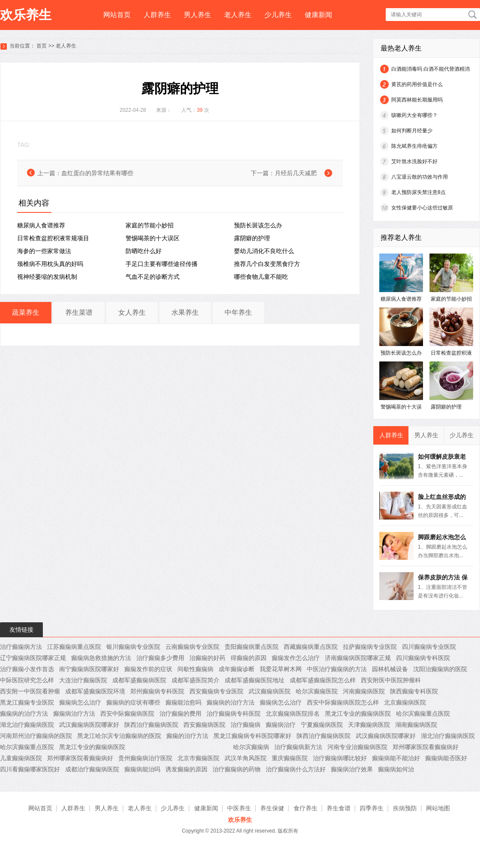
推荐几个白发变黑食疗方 (267, 263)
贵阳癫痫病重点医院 (252, 646)
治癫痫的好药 (207, 657)
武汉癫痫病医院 (270, 691)
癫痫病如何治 (396, 769)
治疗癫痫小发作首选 (27, 669)
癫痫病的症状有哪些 (133, 702)
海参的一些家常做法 (44, 251)
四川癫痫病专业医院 (429, 646)
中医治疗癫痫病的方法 (337, 669)
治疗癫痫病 (246, 724)
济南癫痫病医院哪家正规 (358, 657)
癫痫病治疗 (281, 724)
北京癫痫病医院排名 (293, 713)
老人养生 (238, 14)
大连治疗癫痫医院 (83, 680)
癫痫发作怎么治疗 (296, 657)
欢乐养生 (25, 15)
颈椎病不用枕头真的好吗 (50, 263)
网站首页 (117, 14)
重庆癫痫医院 (290, 758)
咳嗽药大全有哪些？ (414, 115)
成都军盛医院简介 (195, 680)
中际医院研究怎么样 (27, 680)
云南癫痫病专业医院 (192, 646)
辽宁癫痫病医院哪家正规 (33, 657)
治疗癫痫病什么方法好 (296, 769)
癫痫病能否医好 (446, 758)
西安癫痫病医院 (204, 724)
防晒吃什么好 (144, 251)
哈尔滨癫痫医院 (317, 691)
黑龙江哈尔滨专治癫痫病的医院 (119, 735)
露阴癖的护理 (252, 238)
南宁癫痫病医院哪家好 (89, 669)
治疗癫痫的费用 (180, 713)
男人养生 (197, 14)
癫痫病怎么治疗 (80, 702)
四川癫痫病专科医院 (423, 657)
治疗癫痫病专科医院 (234, 713)
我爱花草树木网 (281, 669)
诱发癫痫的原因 (186, 769)
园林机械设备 (390, 669)
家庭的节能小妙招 (150, 225)
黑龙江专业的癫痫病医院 (358, 713)
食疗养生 (306, 808)
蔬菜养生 (25, 312)
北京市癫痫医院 (198, 758)
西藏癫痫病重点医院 (311, 646)
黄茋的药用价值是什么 (417, 84)
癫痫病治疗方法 (74, 713)
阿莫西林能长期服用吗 (417, 100)
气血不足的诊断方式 (153, 276)
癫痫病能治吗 (142, 769)
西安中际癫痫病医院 (127, 713)
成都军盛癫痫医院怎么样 (323, 680)
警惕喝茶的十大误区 (153, 238)
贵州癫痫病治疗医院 (145, 758)
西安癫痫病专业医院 (216, 691)
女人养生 (132, 312)
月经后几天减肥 (296, 173)
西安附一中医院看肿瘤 (30, 691)
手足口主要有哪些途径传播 (162, 263)
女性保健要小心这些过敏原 (422, 208)
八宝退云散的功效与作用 (419, 177)
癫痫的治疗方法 (187, 735)
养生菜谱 (79, 312)
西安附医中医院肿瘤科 (391, 680)
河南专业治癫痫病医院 (357, 746)
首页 (41, 46)
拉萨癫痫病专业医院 (370, 646)
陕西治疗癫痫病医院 (151, 724)
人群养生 (157, 14)
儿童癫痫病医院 (21, 758)
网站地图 (438, 808)
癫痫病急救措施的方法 (101, 657)
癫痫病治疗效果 (352, 769)
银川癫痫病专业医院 (133, 646)
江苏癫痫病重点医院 (74, 646)
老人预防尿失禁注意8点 (418, 192)
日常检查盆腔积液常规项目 (53, 238)
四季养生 (372, 808)
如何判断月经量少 (411, 131)
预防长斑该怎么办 (258, 225)
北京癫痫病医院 (405, 702)
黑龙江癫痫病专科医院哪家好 (252, 735)
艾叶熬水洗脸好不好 (414, 161)
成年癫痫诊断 (237, 669)
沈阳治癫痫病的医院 (440, 669)
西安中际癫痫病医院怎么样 (343, 702)
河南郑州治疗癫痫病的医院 (36, 735)
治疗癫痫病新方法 (298, 746)
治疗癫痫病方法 (21, 646)
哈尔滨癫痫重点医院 (423, 713)
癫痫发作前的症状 (148, 669)
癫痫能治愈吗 (183, 702)
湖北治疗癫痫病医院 (27, 724)
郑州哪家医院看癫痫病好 (426, 746)
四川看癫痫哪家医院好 (30, 769)
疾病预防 (405, 808)
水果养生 (185, 312)
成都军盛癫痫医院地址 (255, 680)
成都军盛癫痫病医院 (139, 680)
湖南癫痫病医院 (416, 724)
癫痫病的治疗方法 (231, 702)
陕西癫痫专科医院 (414, 691)
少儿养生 (278, 14)
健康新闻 (318, 14)
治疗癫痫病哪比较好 (340, 758)
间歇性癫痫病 (195, 669)
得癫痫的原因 (249, 657)
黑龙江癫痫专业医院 (27, 702)
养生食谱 (339, 808)
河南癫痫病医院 (364, 691)
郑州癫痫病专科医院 (157, 691)
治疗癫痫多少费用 (160, 657)
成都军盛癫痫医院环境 (95, 691)
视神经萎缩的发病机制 (47, 276)
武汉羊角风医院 (246, 758)
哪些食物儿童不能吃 (261, 276)
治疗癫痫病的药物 (237, 769)
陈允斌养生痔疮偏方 (414, 146)
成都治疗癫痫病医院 (92, 769)
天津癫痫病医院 (369, 724)
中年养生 (238, 312)
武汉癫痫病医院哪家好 (89, 724)
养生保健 (272, 808)
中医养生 (239, 808)
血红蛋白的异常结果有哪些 (97, 173)
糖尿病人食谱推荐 (41, 225)
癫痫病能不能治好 (396, 758)
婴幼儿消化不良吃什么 (264, 251)
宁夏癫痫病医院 (322, 724)
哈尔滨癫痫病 (251, 746)
